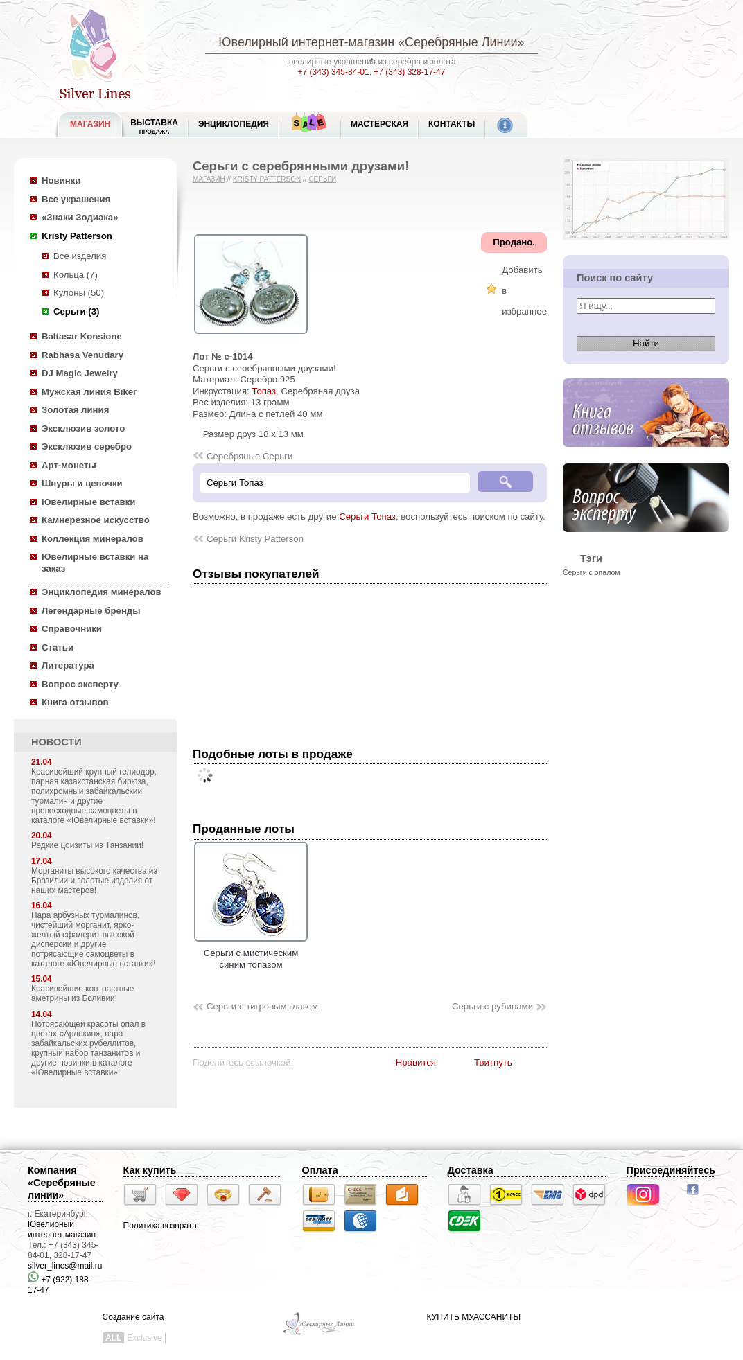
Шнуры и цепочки (82, 483)
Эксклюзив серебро (87, 446)
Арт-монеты (69, 465)
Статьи (57, 647)
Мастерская (379, 124)
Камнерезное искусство (96, 520)
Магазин (209, 179)
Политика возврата (160, 1225)
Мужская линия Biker (89, 392)
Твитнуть (493, 1062)
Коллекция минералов (92, 538)
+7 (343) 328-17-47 (409, 72)
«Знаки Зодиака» (80, 217)
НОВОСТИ (56, 742)
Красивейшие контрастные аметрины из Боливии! (82, 993)
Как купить (150, 1170)
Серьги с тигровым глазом (262, 1006)
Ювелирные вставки (88, 502)
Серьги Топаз (367, 516)
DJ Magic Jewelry (80, 373)
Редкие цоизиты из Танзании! (87, 845)
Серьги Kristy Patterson (255, 538)
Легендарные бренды (91, 611)
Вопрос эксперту (80, 684)
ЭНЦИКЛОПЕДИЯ (233, 124)
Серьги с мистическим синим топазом (251, 953)
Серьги (322, 179)
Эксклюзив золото (83, 428)
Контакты (451, 124)
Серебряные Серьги (249, 456)
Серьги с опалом (591, 572)
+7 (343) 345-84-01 (333, 72)
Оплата (320, 1170)
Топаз (264, 391)
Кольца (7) (75, 275)
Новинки (61, 180)
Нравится (416, 1062)
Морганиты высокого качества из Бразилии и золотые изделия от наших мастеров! (94, 880)
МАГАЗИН (90, 124)
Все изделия (79, 256)
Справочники (72, 629)
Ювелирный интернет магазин (62, 1229)
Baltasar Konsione (82, 336)
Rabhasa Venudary (82, 355)
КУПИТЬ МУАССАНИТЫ (474, 1317)
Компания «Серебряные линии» (62, 1183)
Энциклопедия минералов (101, 592)
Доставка (470, 1170)
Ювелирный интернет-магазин (306, 42)
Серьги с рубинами (492, 1006)
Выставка (154, 126)
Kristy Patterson (77, 236)
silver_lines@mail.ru (65, 1266)
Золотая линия (75, 410)
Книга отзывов (75, 702)
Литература (68, 665)
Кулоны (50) (78, 293)
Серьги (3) (76, 311)
